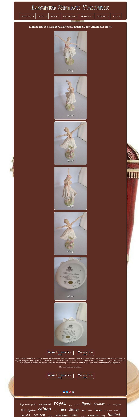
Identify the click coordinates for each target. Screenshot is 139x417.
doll (23, 409)
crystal (76, 405)
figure (86, 403)
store (108, 405)
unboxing (108, 410)
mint (84, 410)
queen (70, 405)
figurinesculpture (28, 404)
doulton (99, 404)
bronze (98, 410)
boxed (117, 410)
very (90, 410)
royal (60, 403)
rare (63, 409)
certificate (117, 405)
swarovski (44, 404)
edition (44, 408)
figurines (31, 410)
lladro (55, 411)
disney (74, 409)
